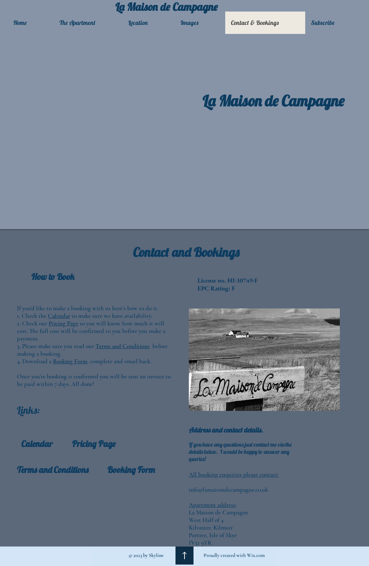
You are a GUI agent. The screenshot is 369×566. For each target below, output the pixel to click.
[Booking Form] (131, 469)
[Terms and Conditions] (53, 469)
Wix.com (256, 555)
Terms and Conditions (122, 346)
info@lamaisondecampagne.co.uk (228, 489)
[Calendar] (37, 443)
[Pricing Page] (93, 443)
